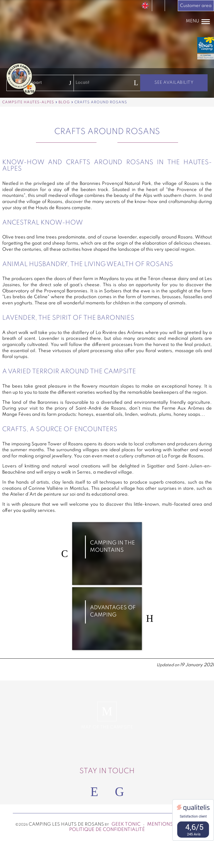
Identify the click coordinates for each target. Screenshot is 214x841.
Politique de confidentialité (107, 829)
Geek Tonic (125, 824)
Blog (64, 102)
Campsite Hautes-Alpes (28, 102)
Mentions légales (171, 824)
